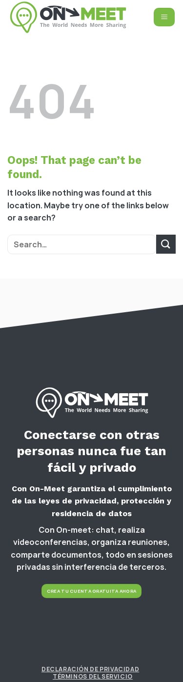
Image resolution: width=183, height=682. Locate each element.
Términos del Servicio (93, 676)
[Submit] (166, 244)
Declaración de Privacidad (90, 669)
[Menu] (164, 17)
